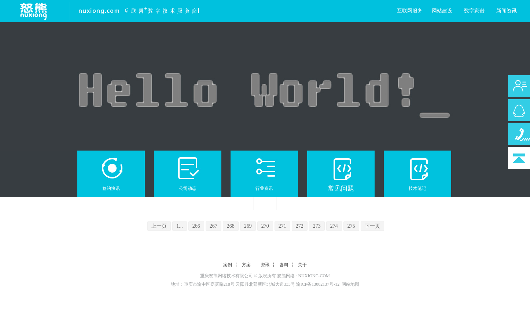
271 (282, 226)
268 (231, 226)
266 (196, 226)
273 (317, 226)
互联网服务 (410, 11)
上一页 (159, 226)
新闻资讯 (506, 11)
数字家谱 (474, 11)
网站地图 (350, 284)
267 (213, 226)
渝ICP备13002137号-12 (318, 284)
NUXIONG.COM (314, 275)
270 (265, 226)
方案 (246, 264)
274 (334, 226)
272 (299, 226)
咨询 (283, 264)
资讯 (265, 264)
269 (248, 226)
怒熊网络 (286, 275)
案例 (227, 264)
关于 (302, 264)
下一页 (372, 226)
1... (179, 226)
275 (351, 226)
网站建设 (442, 11)
